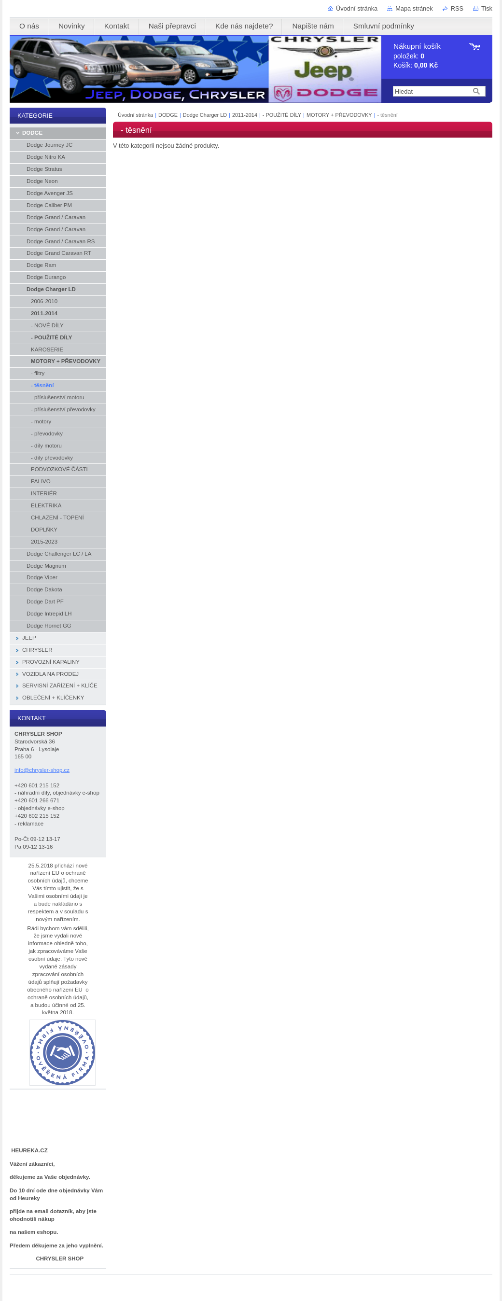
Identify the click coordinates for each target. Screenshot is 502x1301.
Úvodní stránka (356, 8)
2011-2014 (244, 115)
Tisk (486, 8)
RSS (457, 8)
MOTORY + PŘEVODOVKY (339, 115)
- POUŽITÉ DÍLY (282, 115)
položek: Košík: (417, 55)
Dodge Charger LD (205, 115)
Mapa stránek (414, 8)
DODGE (168, 115)
